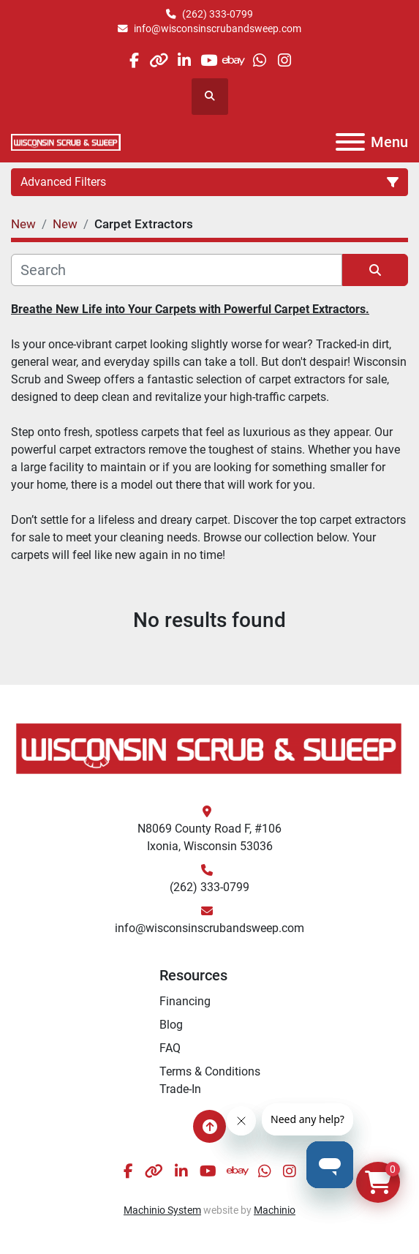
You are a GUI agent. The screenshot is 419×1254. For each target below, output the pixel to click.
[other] (159, 60)
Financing (185, 1001)
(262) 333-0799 (217, 14)
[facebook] (133, 60)
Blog (171, 1025)
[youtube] (209, 60)
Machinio (274, 1210)
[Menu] (350, 142)
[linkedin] (184, 60)
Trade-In (180, 1089)
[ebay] (234, 60)
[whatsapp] (259, 60)
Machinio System (162, 1210)
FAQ (170, 1048)
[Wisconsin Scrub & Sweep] (209, 747)
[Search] (176, 270)
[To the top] (209, 1126)
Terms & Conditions (209, 1071)
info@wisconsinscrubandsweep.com (217, 28)
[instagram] (284, 60)
